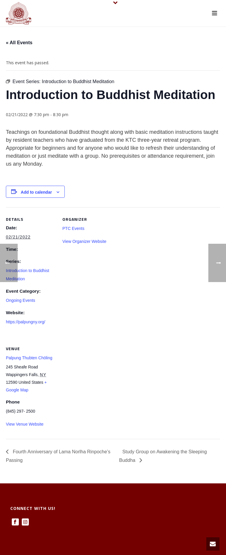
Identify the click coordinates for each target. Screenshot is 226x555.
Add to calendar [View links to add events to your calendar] (36, 192)
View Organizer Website (84, 241)
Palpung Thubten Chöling (29, 357)
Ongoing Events (20, 300)
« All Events (19, 42)
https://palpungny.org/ (25, 322)
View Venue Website (25, 424)
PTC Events (73, 228)
